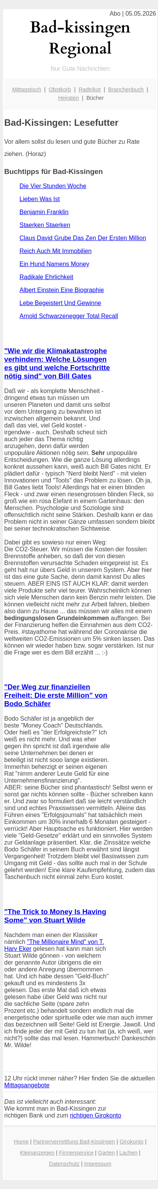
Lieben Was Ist (40, 199)
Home (21, 1142)
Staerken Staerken (45, 225)
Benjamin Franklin (44, 212)
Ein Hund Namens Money (54, 264)
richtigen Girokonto (95, 1115)
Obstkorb (60, 89)
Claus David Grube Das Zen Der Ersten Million (83, 238)
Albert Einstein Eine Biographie (62, 290)
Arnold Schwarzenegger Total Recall (69, 316)
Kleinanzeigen (37, 1153)
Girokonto (131, 1142)
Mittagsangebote (26, 1085)
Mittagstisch (26, 89)
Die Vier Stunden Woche (53, 186)
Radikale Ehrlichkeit (46, 277)
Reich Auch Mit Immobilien (56, 251)
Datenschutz (64, 1164)
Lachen (128, 1153)
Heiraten (68, 98)
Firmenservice (76, 1153)
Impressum (97, 1164)
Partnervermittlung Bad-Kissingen (74, 1142)
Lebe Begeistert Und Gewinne (60, 303)
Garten (106, 1153)
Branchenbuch (126, 89)
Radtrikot (89, 89)
